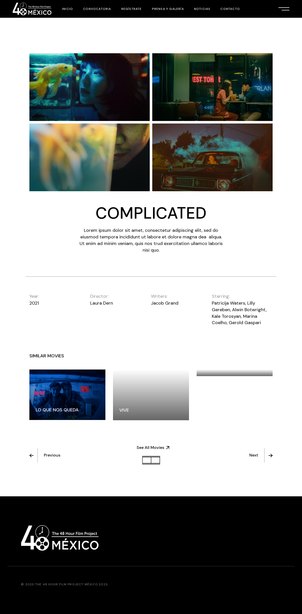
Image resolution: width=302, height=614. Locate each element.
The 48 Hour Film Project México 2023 (71, 584)
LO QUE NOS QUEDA (57, 410)
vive (124, 410)
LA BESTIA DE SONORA (227, 366)
